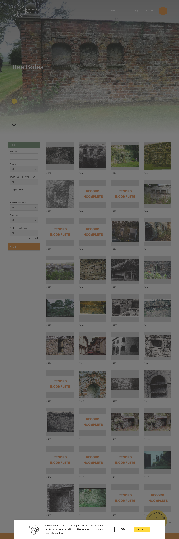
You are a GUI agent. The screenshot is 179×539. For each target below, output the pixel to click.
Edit (123, 529)
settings (59, 533)
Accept (142, 529)
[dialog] (89, 269)
